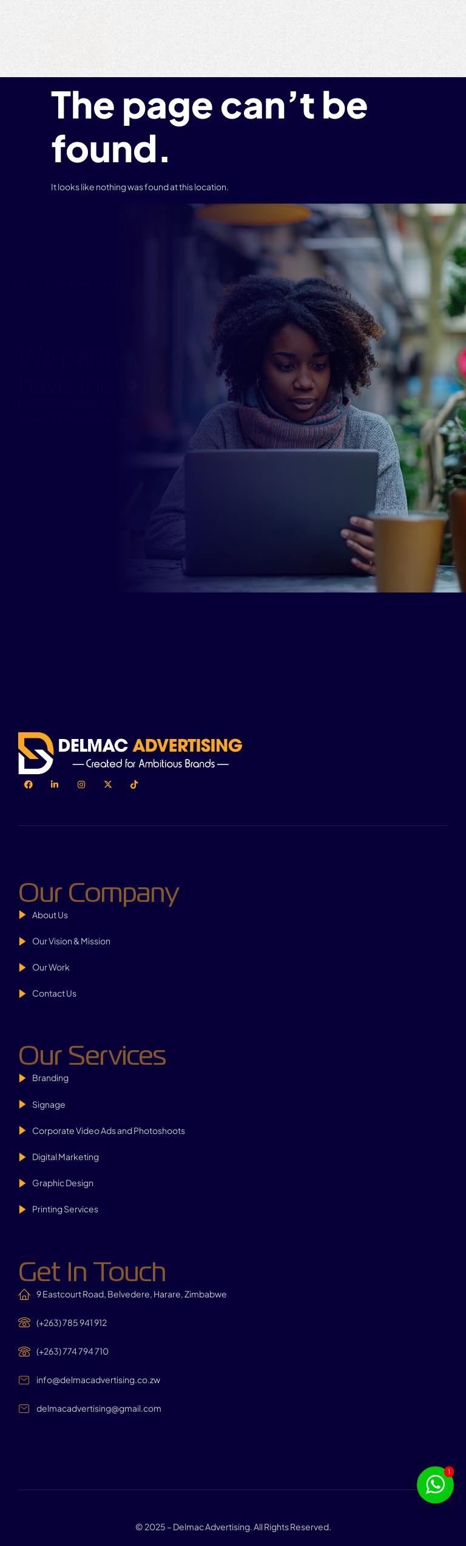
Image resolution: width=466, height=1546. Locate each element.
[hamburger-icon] (90, 17)
